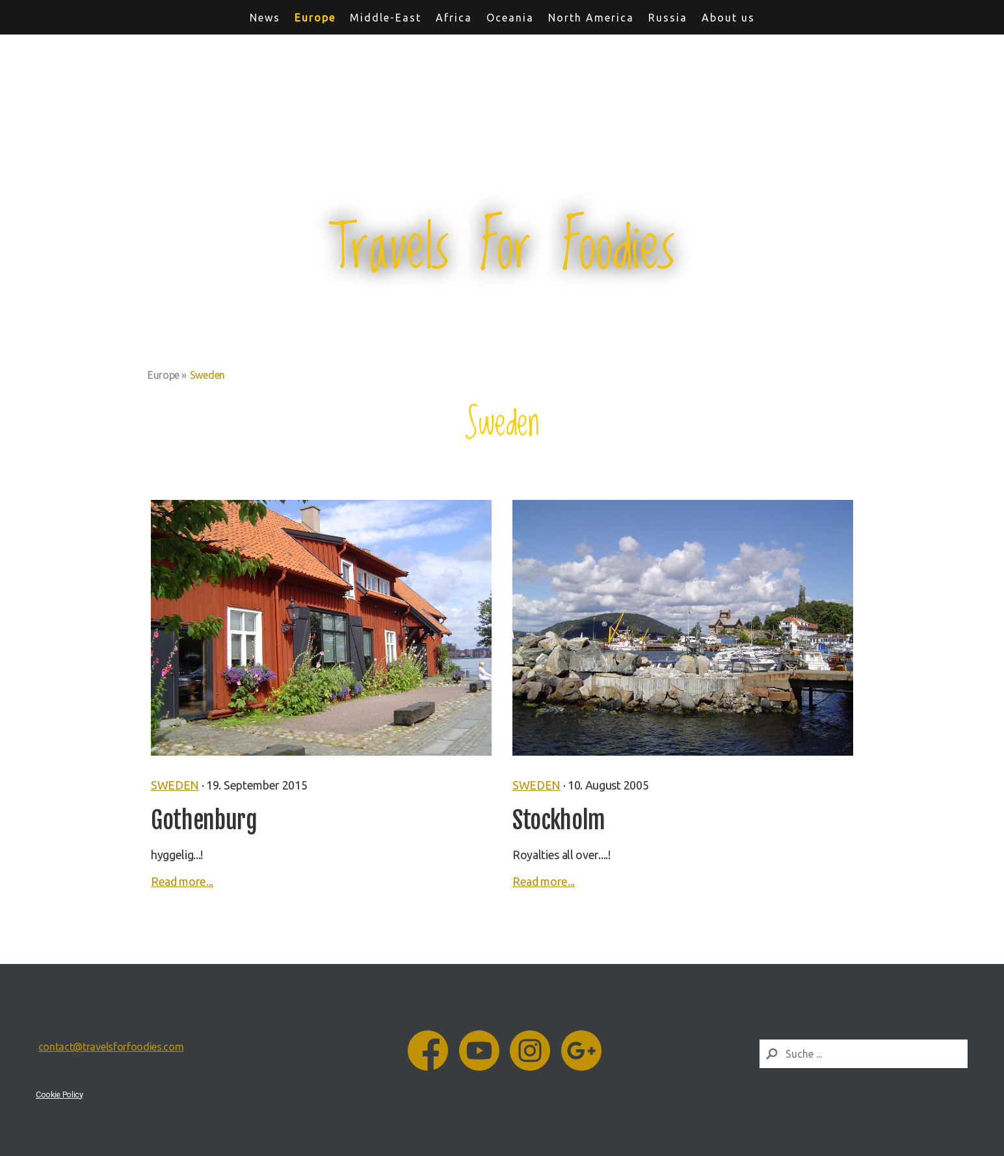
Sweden (175, 784)
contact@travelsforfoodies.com (111, 1047)
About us (728, 17)
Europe (315, 17)
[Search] (863, 1054)
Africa (454, 17)
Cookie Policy (59, 1094)
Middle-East (385, 17)
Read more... (182, 881)
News (265, 17)
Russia (667, 17)
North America (591, 17)
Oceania (510, 17)
